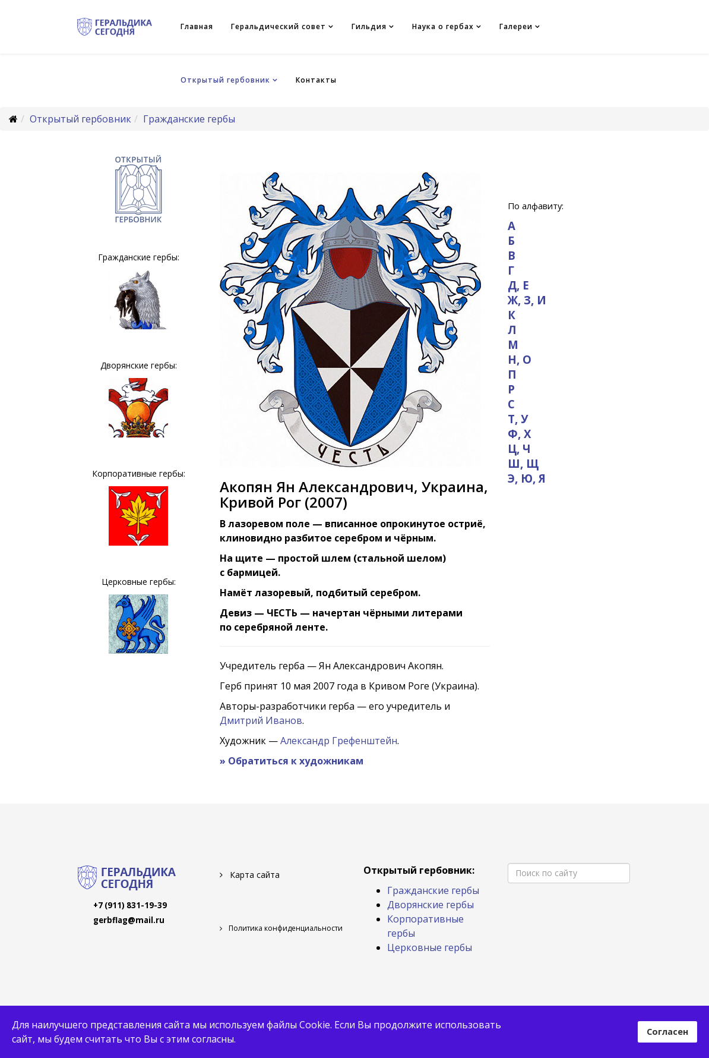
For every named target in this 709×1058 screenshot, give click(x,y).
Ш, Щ (523, 463)
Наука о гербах (443, 26)
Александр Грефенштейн (338, 740)
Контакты (316, 80)
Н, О (519, 359)
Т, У (518, 418)
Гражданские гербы (189, 118)
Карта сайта (253, 874)
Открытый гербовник (225, 80)
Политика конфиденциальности (285, 928)
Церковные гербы (429, 947)
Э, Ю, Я (527, 478)
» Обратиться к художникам (291, 760)
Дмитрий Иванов (261, 720)
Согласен (667, 1031)
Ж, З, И (527, 299)
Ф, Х (519, 433)
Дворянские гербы (430, 904)
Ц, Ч (519, 448)
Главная (197, 26)
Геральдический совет (278, 26)
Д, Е (518, 285)
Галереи (516, 26)
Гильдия (369, 26)
